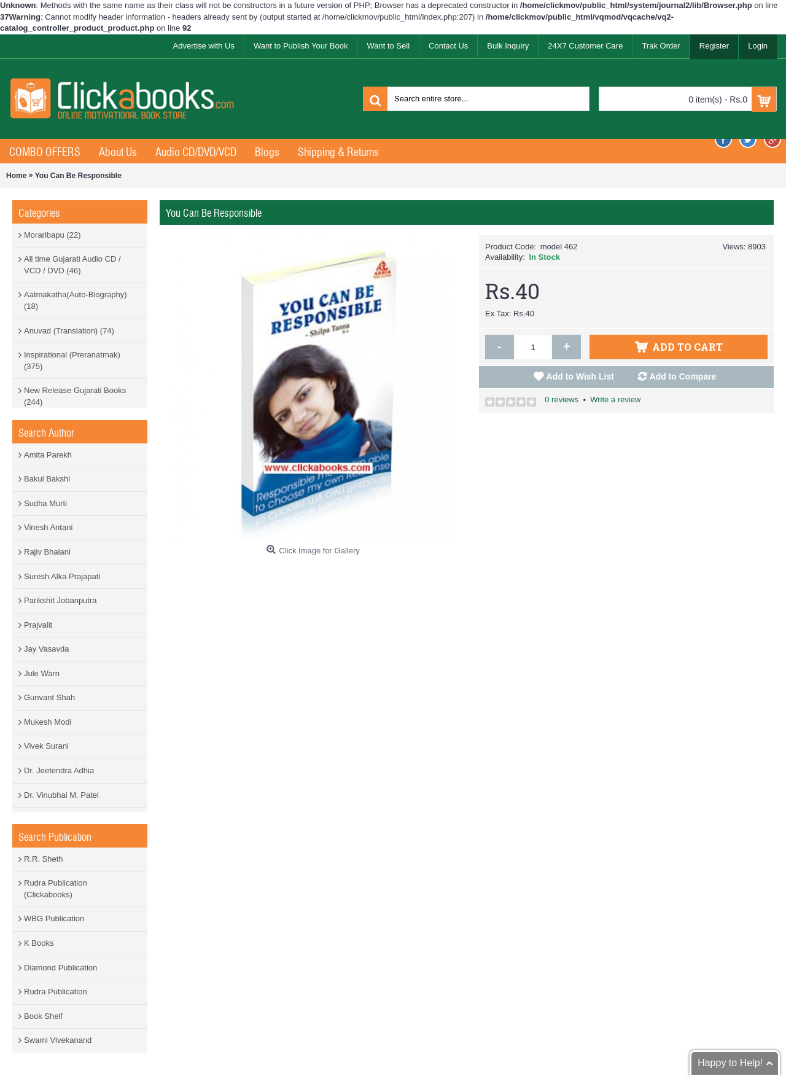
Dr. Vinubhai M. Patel (61, 795)
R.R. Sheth (43, 859)
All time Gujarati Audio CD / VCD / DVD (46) (72, 264)
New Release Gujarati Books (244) (75, 396)
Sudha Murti (45, 503)
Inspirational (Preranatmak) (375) (72, 360)
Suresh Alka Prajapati (62, 576)
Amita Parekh (48, 454)
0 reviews (561, 399)
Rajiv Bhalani (47, 551)
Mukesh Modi (47, 722)
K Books (38, 943)
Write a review (615, 399)
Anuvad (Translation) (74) (69, 330)
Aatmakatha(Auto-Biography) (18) (75, 300)
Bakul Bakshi (47, 478)
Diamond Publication (60, 967)
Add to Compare (683, 376)
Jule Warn (42, 673)
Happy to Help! (730, 1063)
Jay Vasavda (46, 648)
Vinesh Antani (48, 527)
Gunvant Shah (49, 697)
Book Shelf (43, 1016)
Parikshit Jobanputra (60, 600)
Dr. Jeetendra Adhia (59, 770)
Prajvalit (38, 625)
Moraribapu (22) (52, 235)
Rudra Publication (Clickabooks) (55, 888)
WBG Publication (54, 918)
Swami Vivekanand (57, 1040)
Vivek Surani (46, 745)
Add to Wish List (580, 376)
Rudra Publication (55, 991)
